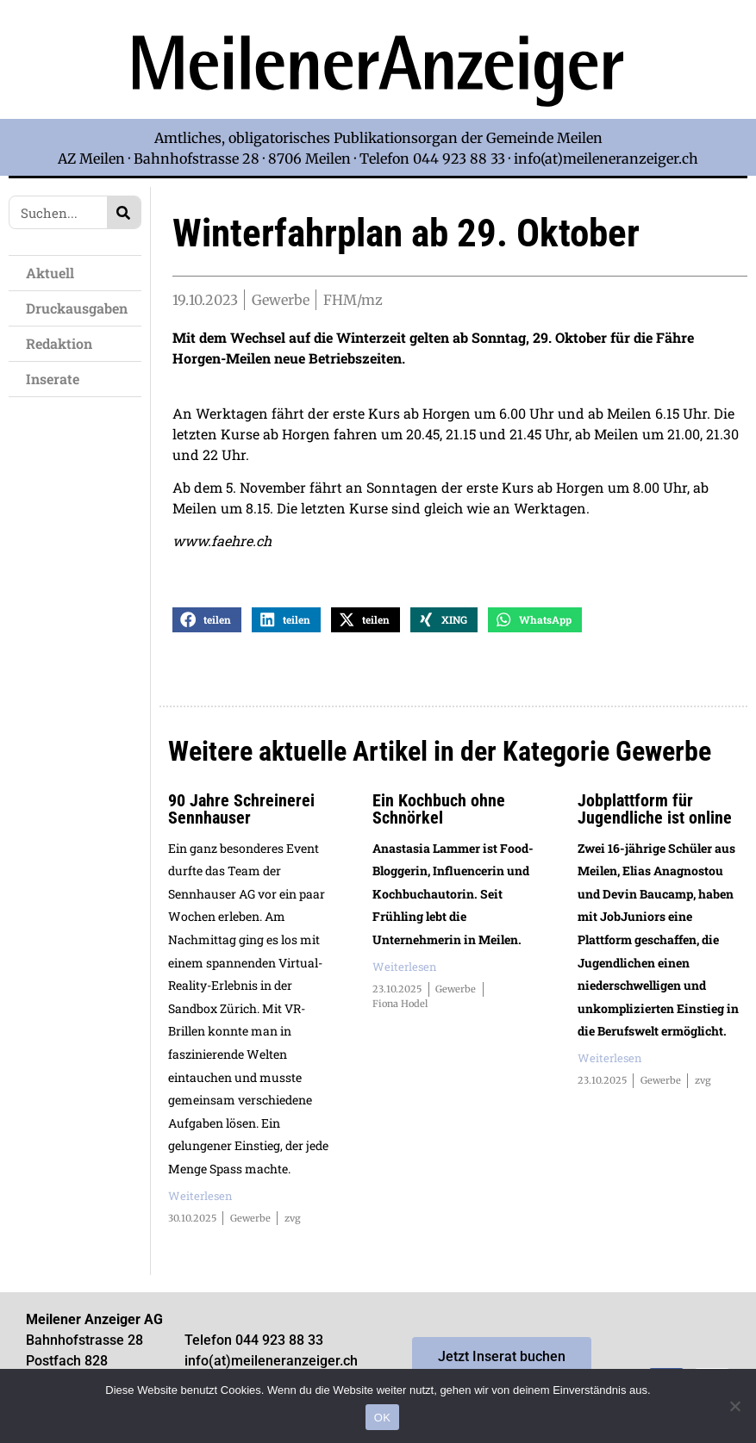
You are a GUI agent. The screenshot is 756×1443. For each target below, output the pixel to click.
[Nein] (734, 1406)
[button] (206, 621)
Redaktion (63, 343)
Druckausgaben (77, 308)
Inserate (57, 379)
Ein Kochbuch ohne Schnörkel (438, 811)
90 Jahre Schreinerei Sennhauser (241, 811)
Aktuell (54, 273)
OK (382, 1417)
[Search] (124, 212)
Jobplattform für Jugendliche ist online (655, 811)
